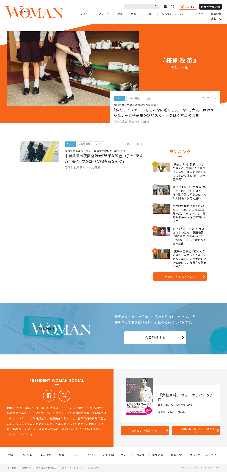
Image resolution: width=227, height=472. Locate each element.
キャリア (104, 14)
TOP (11, 455)
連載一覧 (216, 18)
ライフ (199, 14)
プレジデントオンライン (204, 455)
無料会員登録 (210, 6)
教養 (120, 14)
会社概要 (11, 467)
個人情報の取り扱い (46, 467)
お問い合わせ (95, 467)
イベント (85, 14)
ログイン (188, 6)
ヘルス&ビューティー (174, 14)
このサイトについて (72, 467)
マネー (135, 14)
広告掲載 (26, 467)
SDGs (150, 14)
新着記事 (216, 14)
